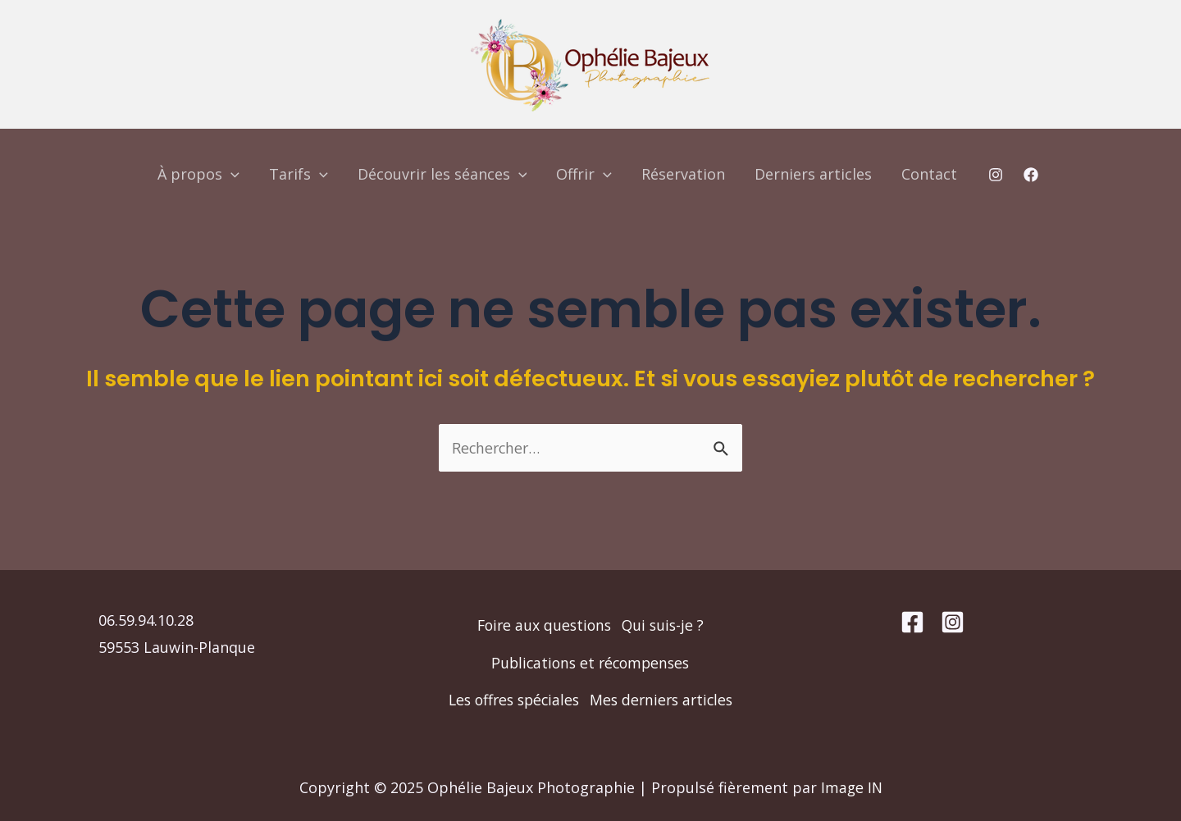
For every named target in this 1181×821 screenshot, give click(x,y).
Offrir (584, 174)
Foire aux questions (543, 585)
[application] (230, 174)
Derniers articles (813, 174)
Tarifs (298, 174)
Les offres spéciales (590, 661)
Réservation (683, 174)
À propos (198, 174)
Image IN (851, 787)
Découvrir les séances (442, 174)
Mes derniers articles (590, 699)
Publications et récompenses (590, 623)
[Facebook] (1031, 174)
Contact (929, 174)
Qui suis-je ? (664, 585)
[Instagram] (995, 174)
